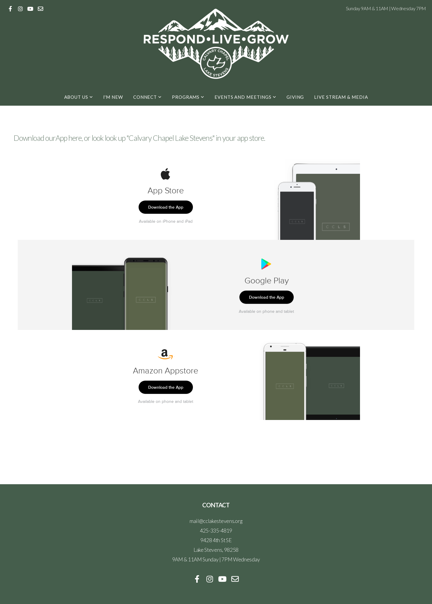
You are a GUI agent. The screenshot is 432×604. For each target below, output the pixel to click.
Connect (147, 97)
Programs (188, 97)
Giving (295, 97)
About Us (78, 97)
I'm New (113, 97)
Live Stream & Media (341, 97)
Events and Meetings (245, 97)
